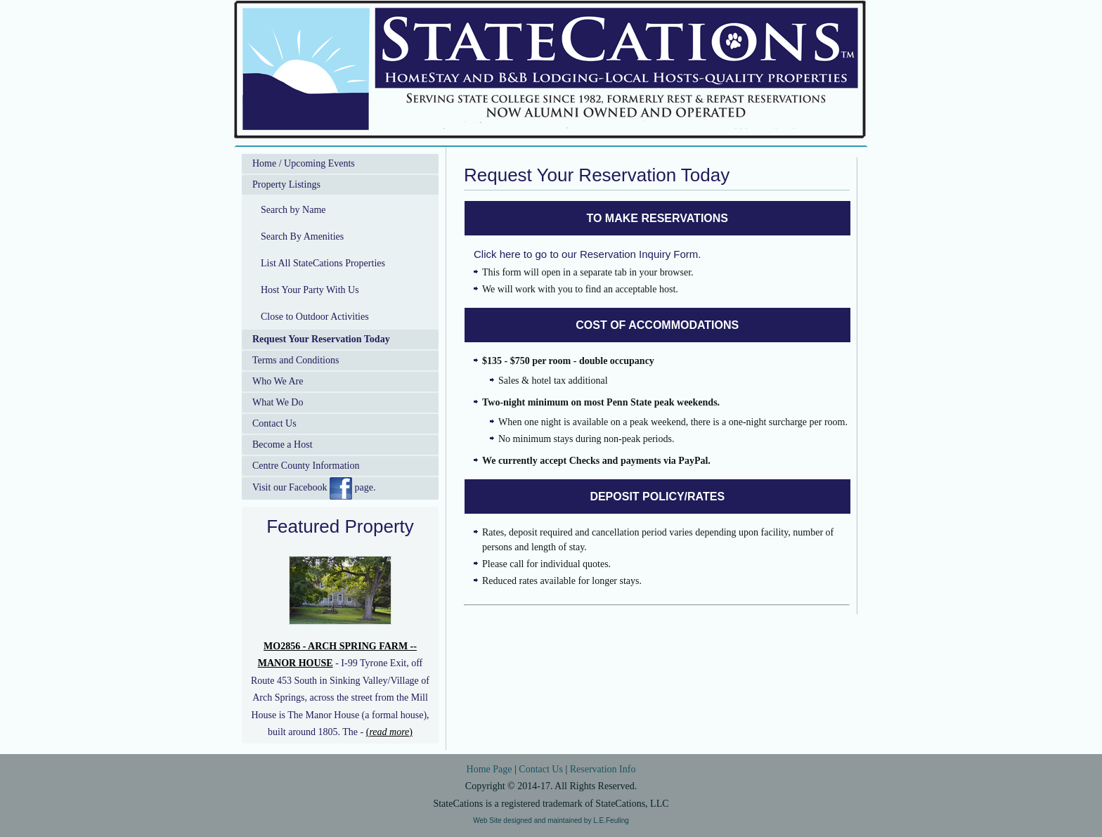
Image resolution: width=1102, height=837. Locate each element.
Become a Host (282, 444)
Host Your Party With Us (310, 290)
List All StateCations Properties (323, 263)
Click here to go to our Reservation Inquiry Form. (587, 254)
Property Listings (286, 184)
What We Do (277, 402)
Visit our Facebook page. (313, 488)
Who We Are (277, 381)
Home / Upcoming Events (303, 163)
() (389, 732)
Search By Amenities (302, 236)
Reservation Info (603, 769)
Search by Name (293, 210)
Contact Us (274, 423)
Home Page (489, 769)
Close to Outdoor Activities (315, 316)
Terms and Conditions (295, 360)
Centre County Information (305, 465)
